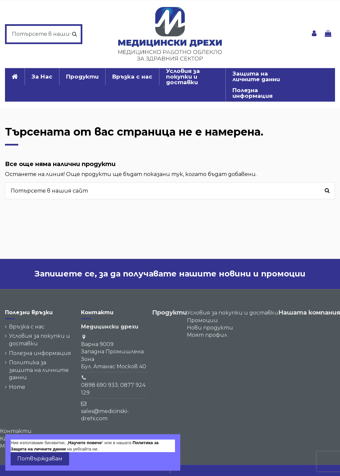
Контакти (16, 431)
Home (17, 387)
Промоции (202, 320)
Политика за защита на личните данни (39, 370)
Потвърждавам (39, 458)
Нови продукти (210, 328)
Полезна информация (40, 353)
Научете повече (85, 442)
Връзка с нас (26, 327)
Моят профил (207, 335)
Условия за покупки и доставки (39, 339)
